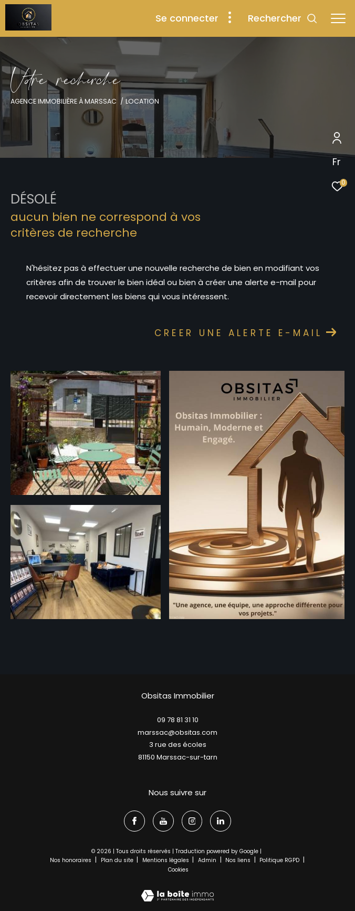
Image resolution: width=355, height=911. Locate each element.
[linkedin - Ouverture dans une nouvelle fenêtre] (220, 821)
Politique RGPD (279, 860)
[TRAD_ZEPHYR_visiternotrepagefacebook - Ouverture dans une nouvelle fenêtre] (134, 821)
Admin (208, 860)
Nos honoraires (71, 860)
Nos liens (238, 860)
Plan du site (118, 860)
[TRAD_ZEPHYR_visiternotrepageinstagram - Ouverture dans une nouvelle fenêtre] (192, 821)
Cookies (178, 870)
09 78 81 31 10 (178, 720)
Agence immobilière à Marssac (64, 101)
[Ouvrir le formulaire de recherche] (283, 18)
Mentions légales (166, 860)
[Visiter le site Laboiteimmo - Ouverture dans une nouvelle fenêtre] (177, 888)
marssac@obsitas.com (177, 732)
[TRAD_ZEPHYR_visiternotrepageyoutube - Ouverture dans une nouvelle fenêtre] (163, 821)
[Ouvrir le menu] (338, 18)
